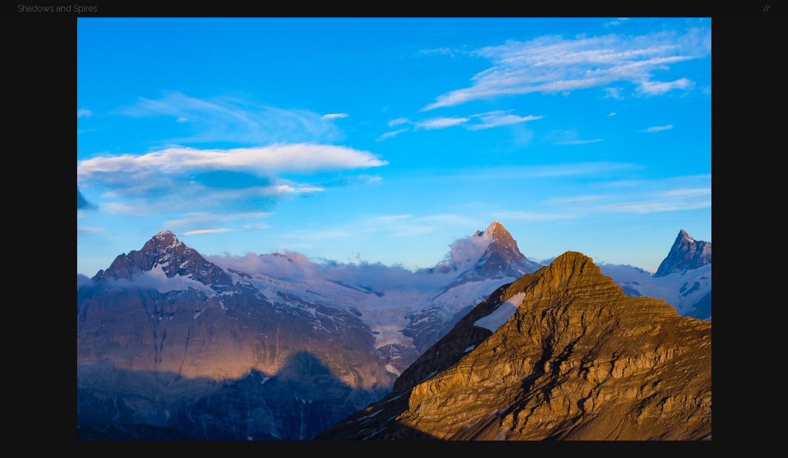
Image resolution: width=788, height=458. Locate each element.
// (766, 8)
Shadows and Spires (57, 8)
